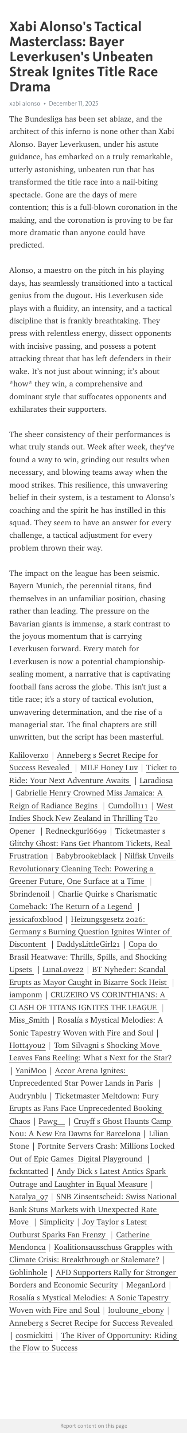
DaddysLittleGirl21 (88, 944)
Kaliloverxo (29, 755)
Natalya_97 (28, 1196)
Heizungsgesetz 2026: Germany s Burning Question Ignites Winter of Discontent (90, 931)
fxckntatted (28, 1171)
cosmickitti (34, 1335)
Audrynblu (28, 1096)
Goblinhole (28, 1272)
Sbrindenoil (29, 894)
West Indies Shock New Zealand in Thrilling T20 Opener (92, 818)
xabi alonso (24, 103)
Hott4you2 (27, 1045)
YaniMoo (31, 1070)
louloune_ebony (136, 1310)
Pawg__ (52, 1121)
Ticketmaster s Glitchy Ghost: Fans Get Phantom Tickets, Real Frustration (90, 843)
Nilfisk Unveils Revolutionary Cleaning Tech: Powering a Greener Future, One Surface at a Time (92, 868)
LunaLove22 (63, 969)
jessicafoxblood (35, 919)
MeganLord (146, 1285)
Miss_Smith (29, 1020)
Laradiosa (156, 780)
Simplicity (56, 1222)
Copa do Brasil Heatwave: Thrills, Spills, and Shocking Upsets (89, 956)
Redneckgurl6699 (76, 831)
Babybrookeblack (86, 856)
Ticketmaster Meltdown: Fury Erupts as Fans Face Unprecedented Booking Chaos (86, 1108)
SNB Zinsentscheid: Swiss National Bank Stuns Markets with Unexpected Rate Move (94, 1209)
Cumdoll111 (128, 806)
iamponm (25, 995)
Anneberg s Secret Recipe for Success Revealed (92, 1323)
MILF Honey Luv (109, 767)
